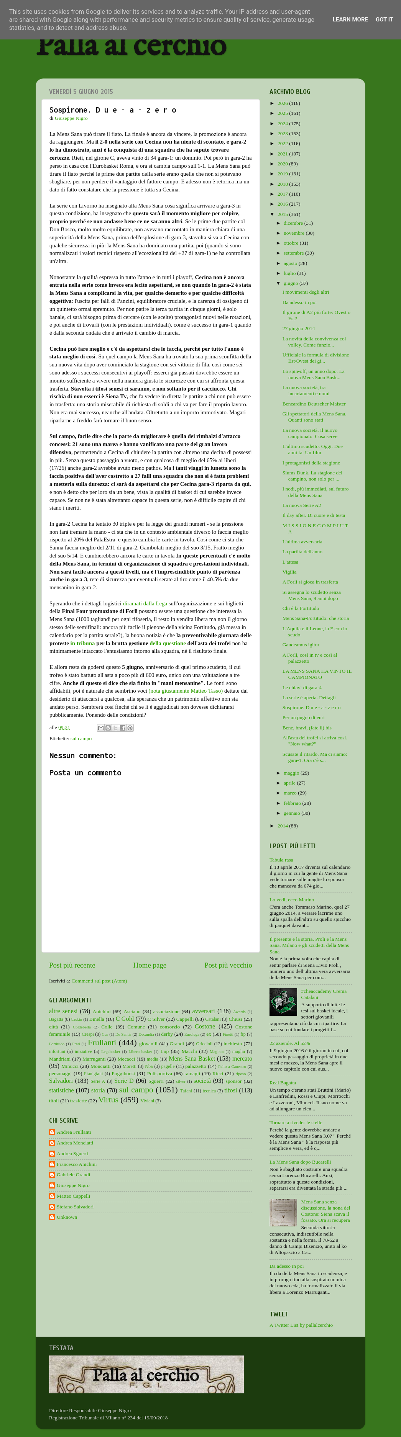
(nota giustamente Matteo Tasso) (186, 691)
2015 (283, 214)
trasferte (78, 1100)
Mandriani (60, 1059)
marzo (291, 793)
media (152, 1059)
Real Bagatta (283, 1083)
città (53, 1027)
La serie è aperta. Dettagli (309, 697)
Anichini (102, 1011)
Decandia (146, 1034)
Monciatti (100, 1066)
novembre (295, 233)
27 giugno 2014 (299, 328)
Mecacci (126, 1059)
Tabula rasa (281, 860)
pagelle (168, 1066)
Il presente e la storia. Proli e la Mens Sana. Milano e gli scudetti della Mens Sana (309, 945)
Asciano (131, 1011)
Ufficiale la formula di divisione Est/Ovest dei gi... (316, 358)
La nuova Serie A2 (302, 505)
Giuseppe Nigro (73, 1185)
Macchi (189, 1051)
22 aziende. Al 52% (290, 1043)
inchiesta (233, 1043)
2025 (283, 113)
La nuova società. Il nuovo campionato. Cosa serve (310, 433)
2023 (283, 133)
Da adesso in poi (300, 302)
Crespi (88, 1034)
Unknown (67, 1217)
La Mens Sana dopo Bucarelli (300, 1162)
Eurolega (191, 1034)
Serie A (98, 1081)
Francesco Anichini (77, 1164)
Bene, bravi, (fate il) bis (307, 728)
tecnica (209, 1091)
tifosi (230, 1090)
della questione (168, 643)
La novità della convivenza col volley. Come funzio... (314, 342)
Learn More (350, 19)
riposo (240, 1073)
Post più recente (72, 965)
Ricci (218, 1073)
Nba (149, 1066)
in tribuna (83, 643)
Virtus (108, 1099)
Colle (106, 1027)
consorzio (170, 1027)
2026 (283, 103)
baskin (76, 1019)
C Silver (156, 1019)
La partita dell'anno (302, 551)
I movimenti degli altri (306, 292)
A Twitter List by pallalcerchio (301, 1325)
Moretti (129, 1066)
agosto (291, 263)
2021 (283, 154)
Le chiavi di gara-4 (302, 687)
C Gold (125, 1018)
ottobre (292, 243)
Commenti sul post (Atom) (99, 981)
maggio (292, 773)
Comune (136, 1027)
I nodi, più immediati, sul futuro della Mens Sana (316, 492)
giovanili (148, 1043)
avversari (203, 1011)
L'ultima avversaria (302, 541)
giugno (291, 283)
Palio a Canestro (232, 1066)
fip (243, 1034)
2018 (283, 184)
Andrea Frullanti (74, 1132)
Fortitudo (56, 1043)
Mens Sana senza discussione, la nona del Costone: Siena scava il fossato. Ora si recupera (325, 1211)
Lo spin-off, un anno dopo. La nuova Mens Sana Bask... (314, 374)
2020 (283, 164)
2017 (283, 194)
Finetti (228, 1034)
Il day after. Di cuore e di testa (314, 515)
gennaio (292, 813)
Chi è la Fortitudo (301, 608)
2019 (283, 174)
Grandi (177, 1043)
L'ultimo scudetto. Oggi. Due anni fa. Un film (313, 449)
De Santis (123, 1034)
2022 (283, 143)
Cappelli (185, 1019)
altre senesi (63, 1011)
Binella (96, 1019)
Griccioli (204, 1043)
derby (167, 1034)
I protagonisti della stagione (311, 463)
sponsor (233, 1081)
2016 (283, 204)
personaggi (60, 1073)
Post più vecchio (228, 965)
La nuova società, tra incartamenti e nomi (306, 390)
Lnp (164, 1051)
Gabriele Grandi (73, 1174)
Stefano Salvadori (75, 1207)
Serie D (124, 1080)
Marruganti (94, 1059)
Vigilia (290, 572)
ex (208, 1034)
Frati (76, 1043)
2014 (283, 826)
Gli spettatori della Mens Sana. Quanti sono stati (315, 417)
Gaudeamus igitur (301, 644)
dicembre (294, 223)
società (202, 1080)
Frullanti (102, 1042)
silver (181, 1081)
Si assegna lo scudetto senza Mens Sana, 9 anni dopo (312, 595)
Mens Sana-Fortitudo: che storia (316, 618)
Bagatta (56, 1019)
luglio (290, 273)
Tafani (186, 1091)
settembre (294, 253)
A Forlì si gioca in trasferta (310, 582)
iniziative (83, 1051)
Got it (384, 19)
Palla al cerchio (131, 47)
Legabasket (110, 1051)
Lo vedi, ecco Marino (292, 899)
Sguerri (156, 1081)
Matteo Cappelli (73, 1196)
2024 (283, 123)
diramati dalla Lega (145, 603)
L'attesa (290, 562)
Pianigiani (93, 1073)
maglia (238, 1051)
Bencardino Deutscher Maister (314, 404)
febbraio (293, 803)
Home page (150, 965)
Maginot (217, 1051)
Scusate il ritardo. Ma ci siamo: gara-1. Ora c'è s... (315, 757)
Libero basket (140, 1051)
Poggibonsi (123, 1073)
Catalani (212, 1019)
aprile (290, 783)
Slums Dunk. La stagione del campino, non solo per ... (312, 476)
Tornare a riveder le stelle (296, 1122)
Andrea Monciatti (75, 1143)
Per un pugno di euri (304, 717)
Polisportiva (159, 1073)
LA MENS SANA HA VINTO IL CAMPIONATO (317, 674)
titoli (54, 1100)
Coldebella (82, 1027)
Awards (239, 1011)
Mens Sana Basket (192, 1058)
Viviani (147, 1100)
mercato (242, 1058)
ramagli (192, 1073)
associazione (166, 1011)
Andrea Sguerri (73, 1153)
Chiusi (235, 1019)
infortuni (57, 1051)
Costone (205, 1026)
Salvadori (61, 1080)
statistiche (61, 1090)
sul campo (81, 738)
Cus (105, 1034)
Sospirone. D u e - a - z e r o (312, 707)
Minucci (70, 1066)
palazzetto (195, 1066)
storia (98, 1090)
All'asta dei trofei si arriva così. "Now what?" (315, 741)
